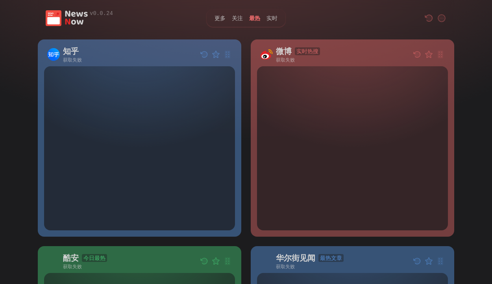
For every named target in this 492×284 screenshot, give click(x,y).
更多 (220, 18)
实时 (271, 18)
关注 (237, 18)
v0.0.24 (101, 13)
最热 (254, 18)
